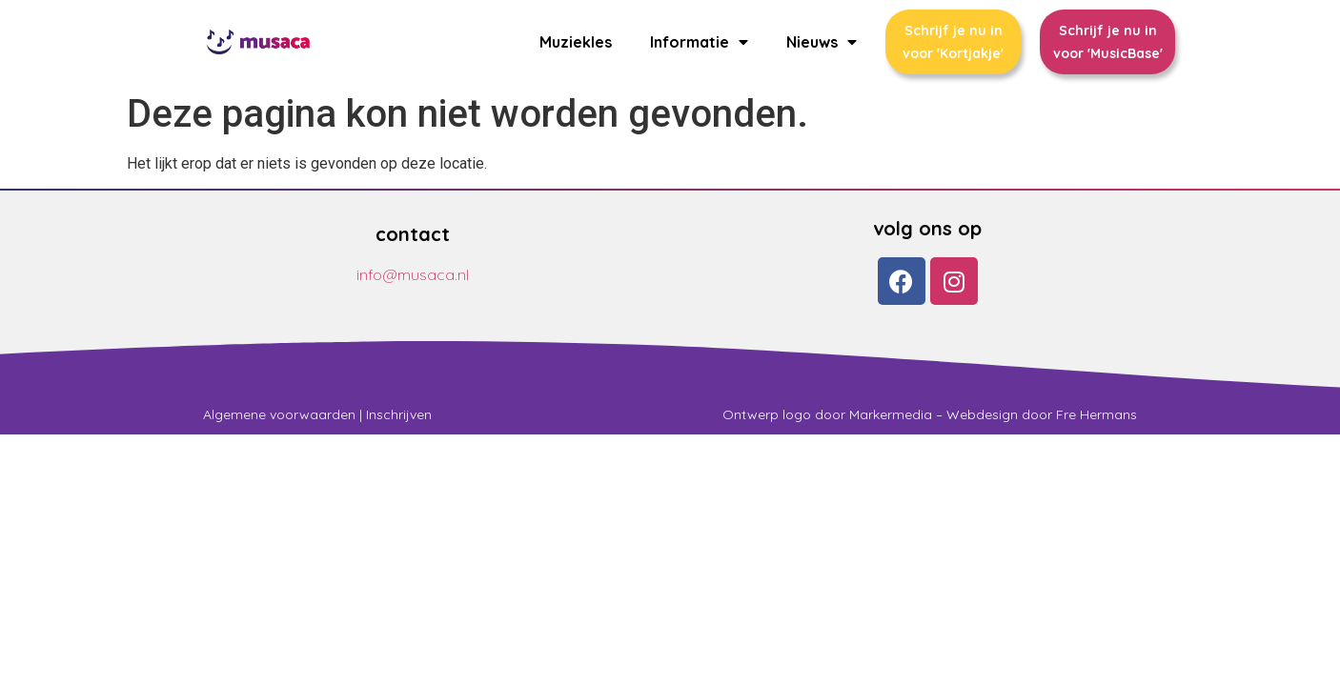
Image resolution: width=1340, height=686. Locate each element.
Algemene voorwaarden (279, 414)
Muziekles (575, 41)
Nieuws (821, 42)
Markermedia (890, 414)
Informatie (699, 42)
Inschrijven (399, 414)
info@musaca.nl (412, 274)
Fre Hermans (1096, 414)
